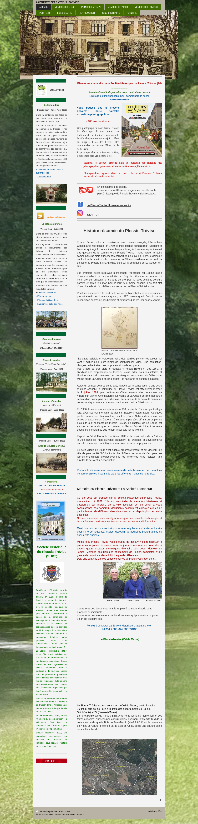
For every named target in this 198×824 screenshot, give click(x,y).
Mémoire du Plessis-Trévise (58, 2)
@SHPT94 (93, 214)
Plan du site (64, 811)
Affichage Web (155, 811)
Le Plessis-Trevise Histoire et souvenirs (109, 205)
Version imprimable (47, 811)
